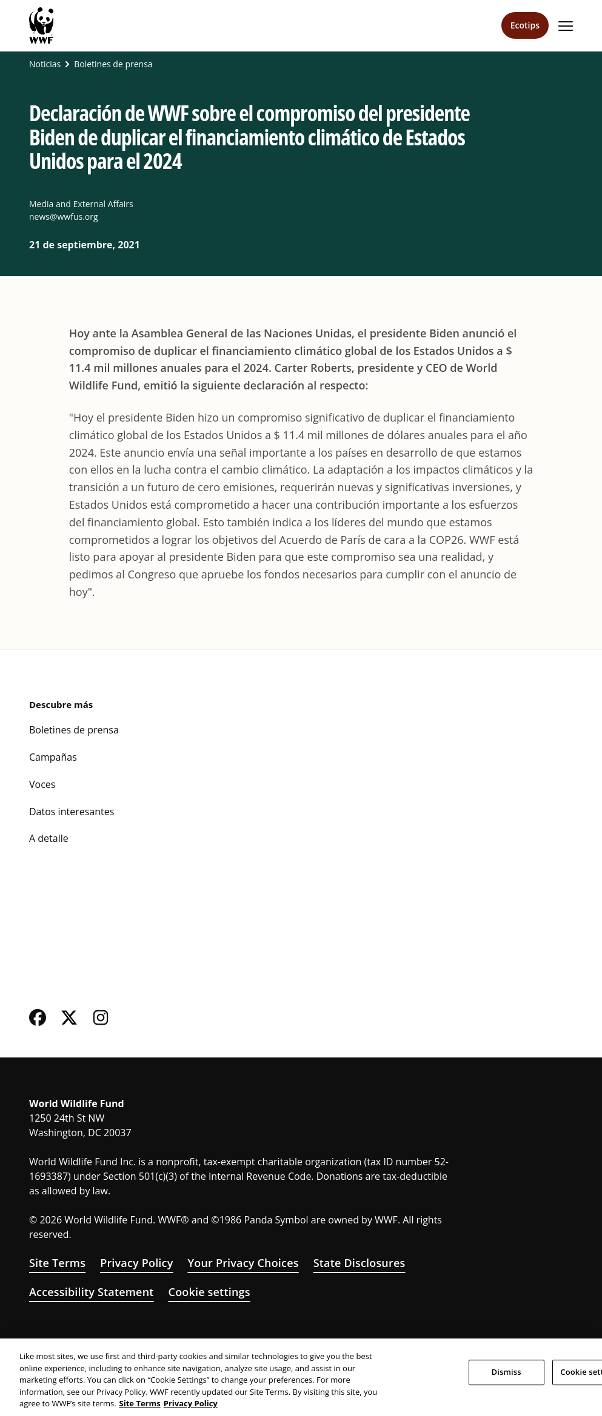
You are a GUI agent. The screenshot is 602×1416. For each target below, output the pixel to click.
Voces (42, 784)
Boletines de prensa (113, 64)
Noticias (45, 64)
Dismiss (506, 1371)
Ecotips (525, 25)
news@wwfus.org (63, 216)
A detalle (49, 838)
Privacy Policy (136, 1263)
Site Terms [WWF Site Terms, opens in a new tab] (140, 1403)
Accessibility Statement (91, 1292)
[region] (301, 1377)
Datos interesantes (71, 811)
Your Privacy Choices (242, 1263)
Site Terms (57, 1263)
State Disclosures (359, 1263)
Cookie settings (209, 1291)
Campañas (53, 757)
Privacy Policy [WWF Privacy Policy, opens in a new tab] (191, 1403)
